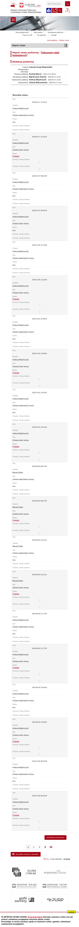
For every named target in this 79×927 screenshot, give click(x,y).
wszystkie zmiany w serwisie (27, 854)
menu (13, 19)
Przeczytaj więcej (35, 917)
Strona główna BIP (22, 32)
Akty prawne (38, 32)
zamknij (71, 912)
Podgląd (16, 156)
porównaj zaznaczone (55, 837)
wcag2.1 (54, 10)
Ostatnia (50, 847)
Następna (45, 847)
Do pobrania (41, 35)
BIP (67, 10)
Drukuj (47, 859)
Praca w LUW (27, 35)
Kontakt (53, 35)
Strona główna (52, 40)
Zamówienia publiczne (55, 32)
